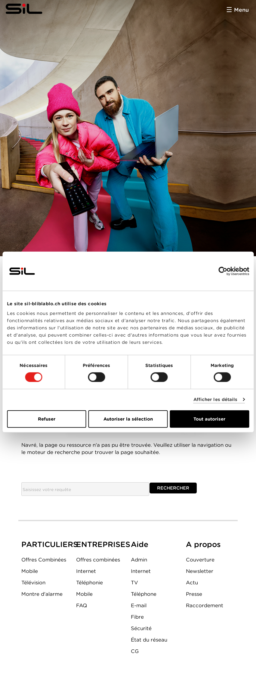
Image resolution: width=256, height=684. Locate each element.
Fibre (137, 617)
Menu (241, 10)
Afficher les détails (215, 399)
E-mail (139, 605)
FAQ (81, 605)
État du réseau (149, 640)
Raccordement (204, 605)
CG (135, 651)
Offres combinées (98, 560)
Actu (192, 583)
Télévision (33, 583)
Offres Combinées (43, 560)
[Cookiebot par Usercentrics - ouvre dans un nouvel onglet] (222, 271)
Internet (86, 571)
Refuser (46, 418)
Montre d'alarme (42, 594)
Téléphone (143, 594)
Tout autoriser (209, 418)
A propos (203, 544)
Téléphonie (89, 583)
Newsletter (199, 571)
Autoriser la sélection (128, 418)
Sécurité (141, 628)
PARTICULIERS (49, 544)
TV (134, 583)
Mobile (29, 571)
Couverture (200, 560)
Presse (194, 594)
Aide (139, 544)
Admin (139, 560)
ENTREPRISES (103, 544)
